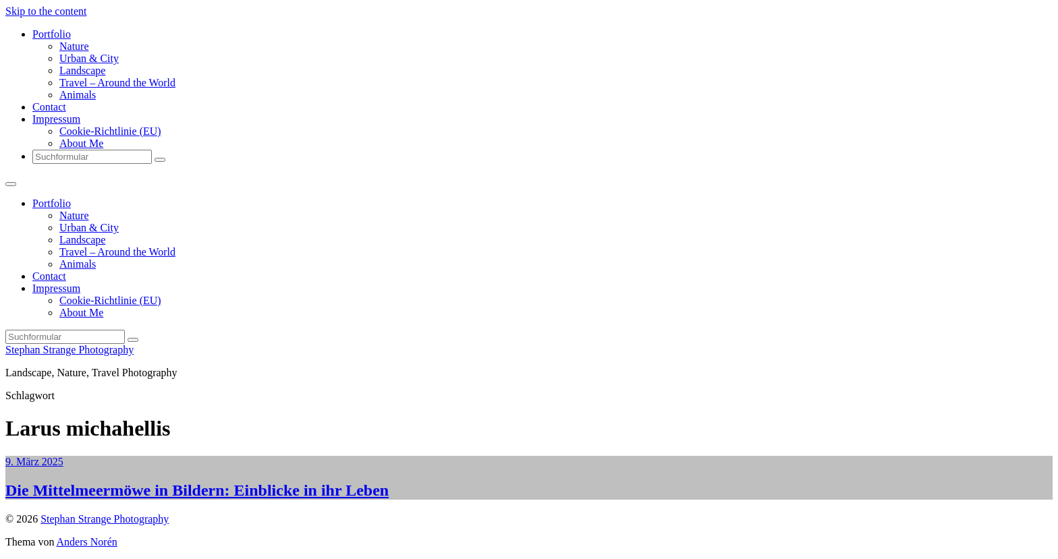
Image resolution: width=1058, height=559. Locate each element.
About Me (81, 143)
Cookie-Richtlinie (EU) (110, 131)
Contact (49, 107)
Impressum (56, 119)
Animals (77, 94)
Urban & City (89, 58)
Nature (74, 46)
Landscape (82, 70)
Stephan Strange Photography (69, 349)
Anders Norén (87, 542)
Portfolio (51, 34)
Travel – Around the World (117, 82)
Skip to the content (45, 11)
